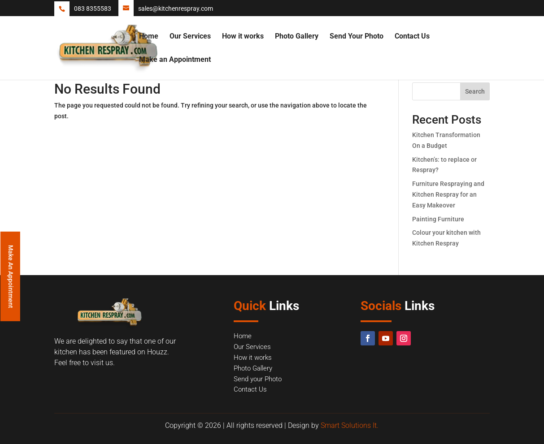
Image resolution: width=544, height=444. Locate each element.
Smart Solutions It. (350, 425)
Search (475, 91)
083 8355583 (92, 8)
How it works (243, 36)
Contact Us (412, 36)
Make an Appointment (175, 60)
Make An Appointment (10, 276)
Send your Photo (258, 379)
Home (148, 36)
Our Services (190, 36)
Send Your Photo (356, 36)
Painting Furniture (438, 219)
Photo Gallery (296, 36)
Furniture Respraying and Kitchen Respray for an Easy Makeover (448, 194)
